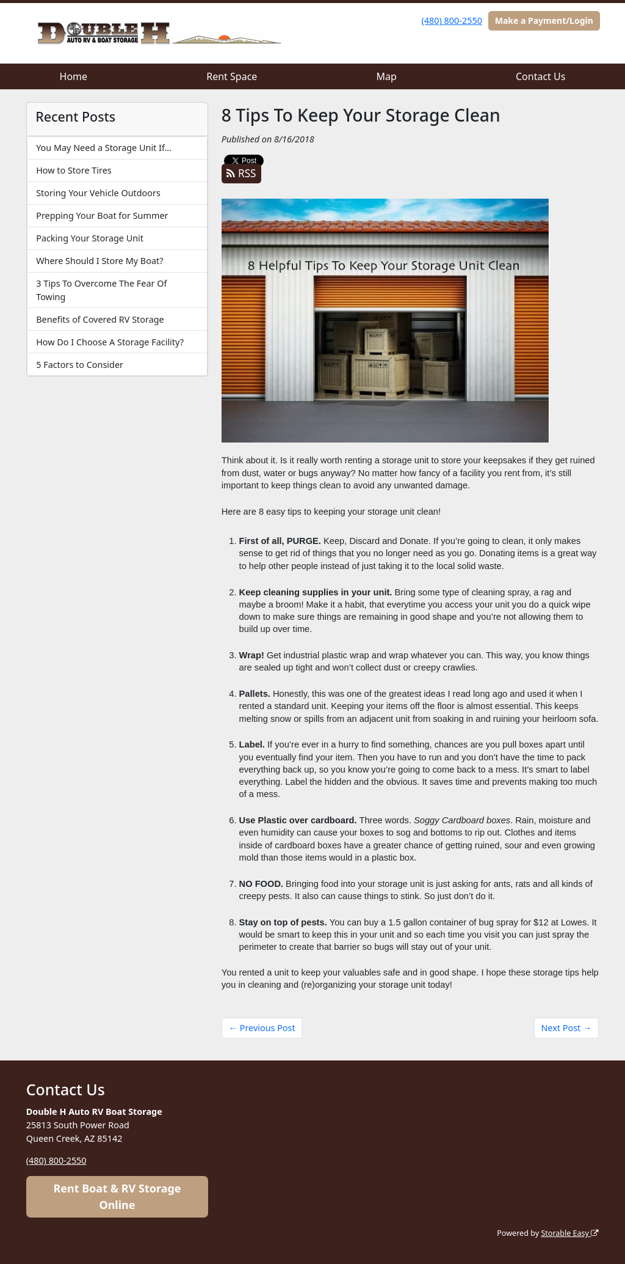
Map (386, 76)
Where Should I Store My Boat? (99, 260)
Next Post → (566, 1028)
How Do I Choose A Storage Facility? (110, 342)
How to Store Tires (73, 170)
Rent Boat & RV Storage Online (117, 1196)
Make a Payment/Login (544, 20)
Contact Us (540, 76)
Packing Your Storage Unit (89, 238)
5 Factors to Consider (79, 364)
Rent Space (231, 76)
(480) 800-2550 (452, 20)
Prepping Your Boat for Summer (102, 215)
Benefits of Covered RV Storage (100, 319)
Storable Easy (570, 1233)
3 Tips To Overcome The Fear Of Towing (101, 290)
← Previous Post (262, 1028)
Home (74, 76)
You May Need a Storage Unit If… (104, 147)
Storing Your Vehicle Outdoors (98, 193)
